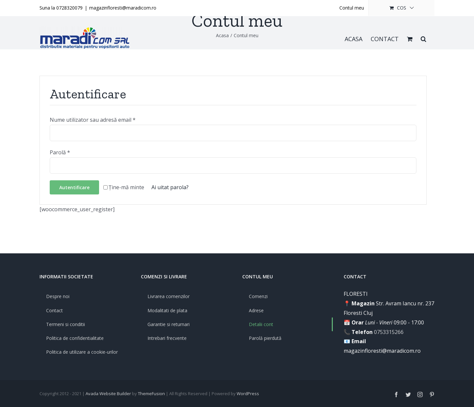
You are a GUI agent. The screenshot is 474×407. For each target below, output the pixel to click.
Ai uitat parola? (170, 187)
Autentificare (74, 187)
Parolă (60, 152)
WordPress (248, 393)
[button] (423, 38)
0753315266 (389, 332)
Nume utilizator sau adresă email (93, 119)
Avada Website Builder (108, 393)
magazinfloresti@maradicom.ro (122, 8)
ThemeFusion (151, 393)
